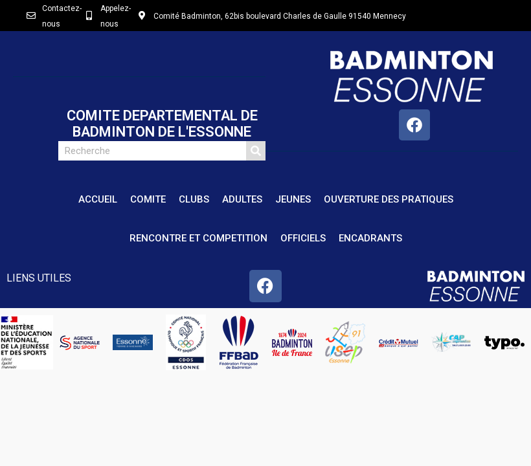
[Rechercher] (256, 151)
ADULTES (242, 199)
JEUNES (293, 199)
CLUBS (194, 199)
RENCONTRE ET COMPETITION (198, 238)
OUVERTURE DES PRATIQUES (388, 199)
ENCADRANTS (370, 238)
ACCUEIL (97, 199)
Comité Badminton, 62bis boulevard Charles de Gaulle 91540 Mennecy (279, 16)
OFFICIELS (303, 238)
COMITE (148, 199)
